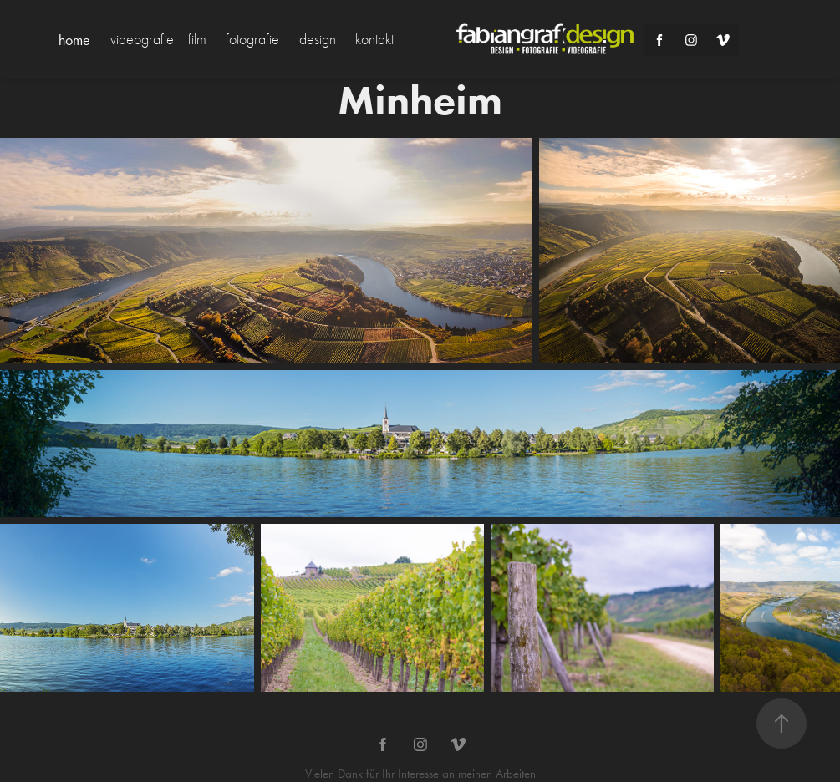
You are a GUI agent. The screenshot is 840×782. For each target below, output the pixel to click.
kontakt (374, 39)
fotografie (252, 39)
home (74, 40)
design (317, 39)
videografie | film (158, 39)
